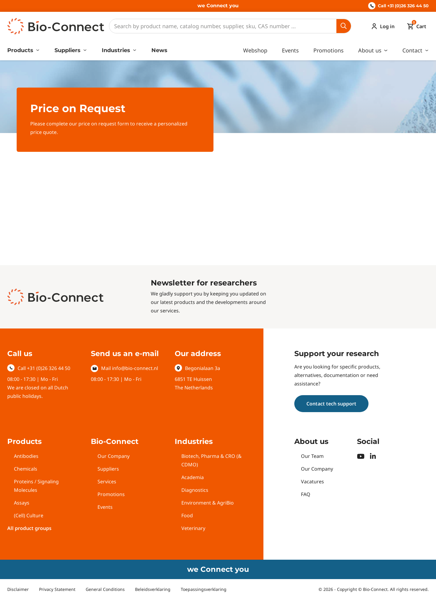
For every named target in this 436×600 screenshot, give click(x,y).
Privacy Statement (57, 589)
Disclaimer (18, 589)
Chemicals (25, 468)
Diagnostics (194, 490)
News (159, 50)
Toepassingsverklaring (203, 589)
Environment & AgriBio (207, 502)
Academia (192, 477)
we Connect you (218, 5)
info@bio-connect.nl (135, 368)
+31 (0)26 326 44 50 (48, 368)
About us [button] (370, 50)
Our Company (113, 456)
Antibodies (26, 456)
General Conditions (105, 589)
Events (290, 50)
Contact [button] (413, 50)
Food (187, 515)
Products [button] (21, 50)
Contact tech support (331, 403)
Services (106, 481)
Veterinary (193, 528)
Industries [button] (117, 50)
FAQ (305, 494)
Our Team (312, 456)
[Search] (222, 26)
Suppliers (108, 468)
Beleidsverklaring (152, 589)
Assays (21, 502)
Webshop (255, 50)
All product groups (29, 528)
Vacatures (312, 481)
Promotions (328, 50)
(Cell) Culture (28, 515)
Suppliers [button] (68, 50)
